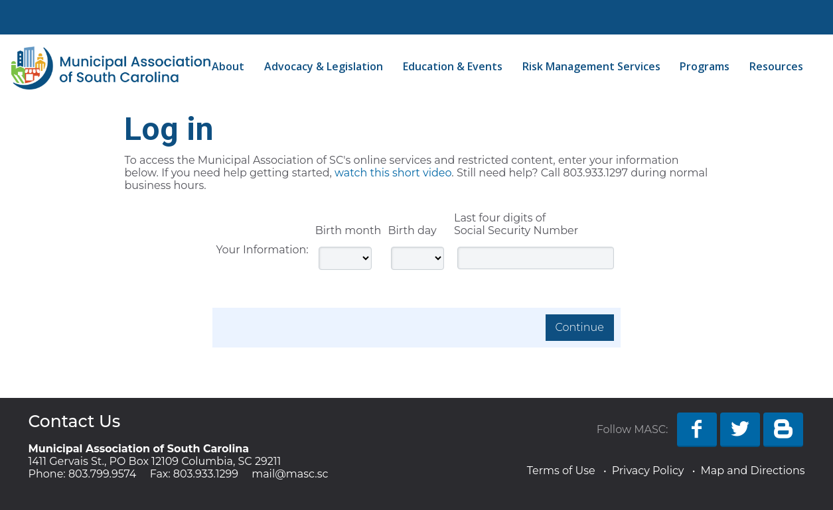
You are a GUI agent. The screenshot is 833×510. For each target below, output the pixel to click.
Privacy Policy (648, 470)
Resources (776, 66)
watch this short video (393, 172)
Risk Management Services (591, 66)
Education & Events (452, 66)
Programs (704, 66)
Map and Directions (752, 470)
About (228, 66)
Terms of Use (561, 470)
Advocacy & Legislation (323, 66)
